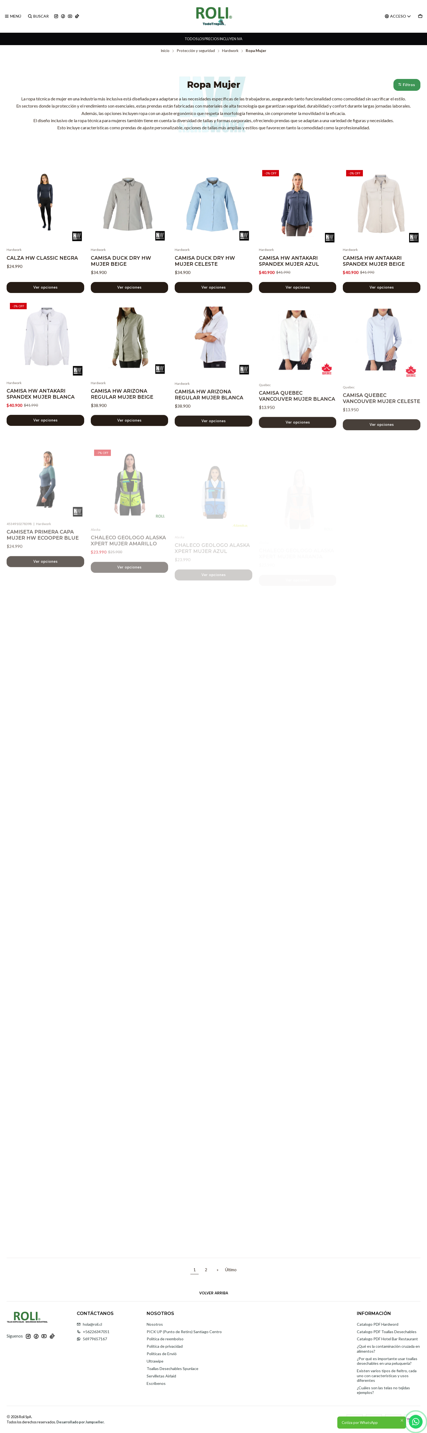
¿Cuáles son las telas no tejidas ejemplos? (383, 1390)
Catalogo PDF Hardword (377, 1324)
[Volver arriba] (213, 1293)
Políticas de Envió (162, 1353)
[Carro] (420, 16)
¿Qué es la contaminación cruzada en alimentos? (388, 1348)
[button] (406, 85)
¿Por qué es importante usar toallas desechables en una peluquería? (387, 1361)
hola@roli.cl (89, 1324)
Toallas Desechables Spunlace (172, 1368)
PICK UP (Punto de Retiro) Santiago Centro (184, 1331)
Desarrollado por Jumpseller (80, 1422)
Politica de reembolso (165, 1338)
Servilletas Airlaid (161, 1376)
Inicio (165, 51)
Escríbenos (156, 1383)
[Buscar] (38, 16)
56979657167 (92, 1338)
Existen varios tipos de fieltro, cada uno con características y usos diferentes (387, 1375)
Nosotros (155, 1324)
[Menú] (12, 16)
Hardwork (230, 51)
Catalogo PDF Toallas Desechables (387, 1331)
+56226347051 (93, 1331)
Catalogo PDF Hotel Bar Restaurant (387, 1338)
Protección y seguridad (196, 51)
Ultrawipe (155, 1361)
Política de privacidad (165, 1346)
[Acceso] (398, 16)
